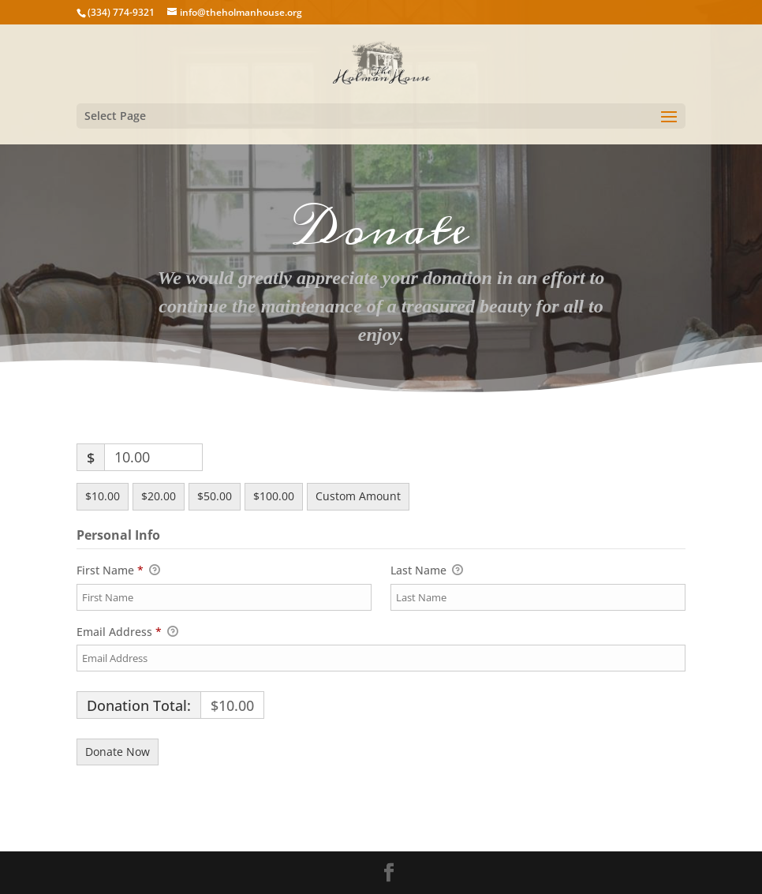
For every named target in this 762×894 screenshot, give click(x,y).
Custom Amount (358, 495)
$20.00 (158, 495)
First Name (118, 570)
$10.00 (102, 495)
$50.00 (214, 495)
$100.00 (273, 495)
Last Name (426, 570)
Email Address (127, 632)
